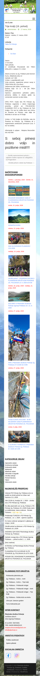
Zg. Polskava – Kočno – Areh (15, 579)
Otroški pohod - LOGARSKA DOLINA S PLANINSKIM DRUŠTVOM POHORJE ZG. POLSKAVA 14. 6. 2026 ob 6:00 (21, 280)
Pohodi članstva (10, 478)
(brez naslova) (10, 542)
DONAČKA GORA (14, 225)
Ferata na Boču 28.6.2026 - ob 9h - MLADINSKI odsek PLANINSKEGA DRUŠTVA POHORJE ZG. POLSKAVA (21, 422)
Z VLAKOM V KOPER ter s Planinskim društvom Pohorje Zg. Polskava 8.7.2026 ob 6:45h (21, 447)
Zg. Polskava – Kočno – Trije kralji (17, 582)
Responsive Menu (33, 19)
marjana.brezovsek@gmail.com (15, 627)
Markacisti (8, 469)
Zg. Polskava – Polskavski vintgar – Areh (19, 589)
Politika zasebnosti (12, 640)
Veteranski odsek (11, 482)
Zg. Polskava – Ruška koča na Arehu (18, 597)
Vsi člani (8, 22)
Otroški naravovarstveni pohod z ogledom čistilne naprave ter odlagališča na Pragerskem (19, 158)
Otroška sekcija (10, 476)
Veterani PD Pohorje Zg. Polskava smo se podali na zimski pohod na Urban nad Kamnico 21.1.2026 (19, 495)
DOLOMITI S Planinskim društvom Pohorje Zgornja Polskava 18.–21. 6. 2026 (20, 306)
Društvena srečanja (11, 465)
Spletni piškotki (11, 643)
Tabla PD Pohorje (11, 44)
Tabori (7, 480)
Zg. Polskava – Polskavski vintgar (17, 585)
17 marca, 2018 (25, 29)
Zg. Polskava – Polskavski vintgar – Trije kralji (19, 593)
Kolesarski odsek (10, 467)
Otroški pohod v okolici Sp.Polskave (21, 163)
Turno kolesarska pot (13, 604)
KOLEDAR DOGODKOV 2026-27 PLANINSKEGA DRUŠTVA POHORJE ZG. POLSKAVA (21, 200)
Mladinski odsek (10, 471)
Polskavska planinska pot (14, 575)
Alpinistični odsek (11, 463)
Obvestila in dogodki (12, 473)
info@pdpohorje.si (11, 630)
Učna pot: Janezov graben (15, 600)
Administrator (11, 29)
